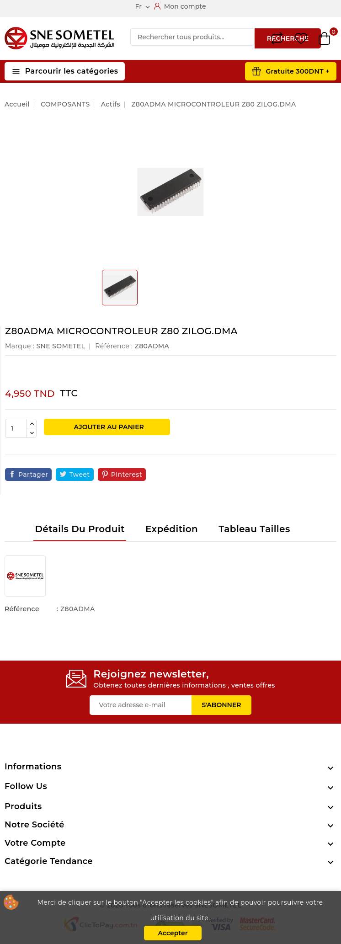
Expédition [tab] (171, 528)
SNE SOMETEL (60, 346)
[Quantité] (16, 428)
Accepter (172, 933)
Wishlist (301, 38)
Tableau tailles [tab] (254, 528)
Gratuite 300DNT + (298, 71)
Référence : (114, 346)
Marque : (19, 346)
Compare (277, 38)
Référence (22, 609)
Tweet (79, 474)
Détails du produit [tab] (79, 528)
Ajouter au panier (108, 427)
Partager (33, 474)
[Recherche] (192, 37)
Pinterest (126, 474)
